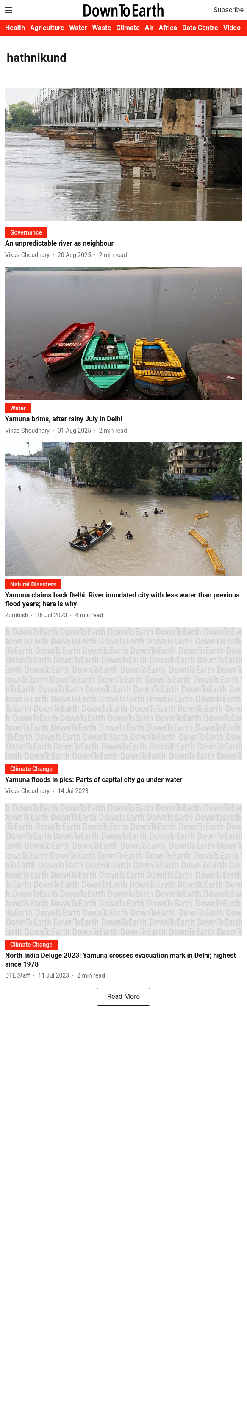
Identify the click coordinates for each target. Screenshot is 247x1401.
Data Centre (200, 28)
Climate (127, 28)
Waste (101, 28)
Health (15, 28)
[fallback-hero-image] (123, 154)
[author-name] (29, 255)
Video (232, 28)
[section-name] (26, 232)
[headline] (123, 243)
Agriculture (47, 28)
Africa (167, 28)
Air (149, 28)
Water (78, 28)
